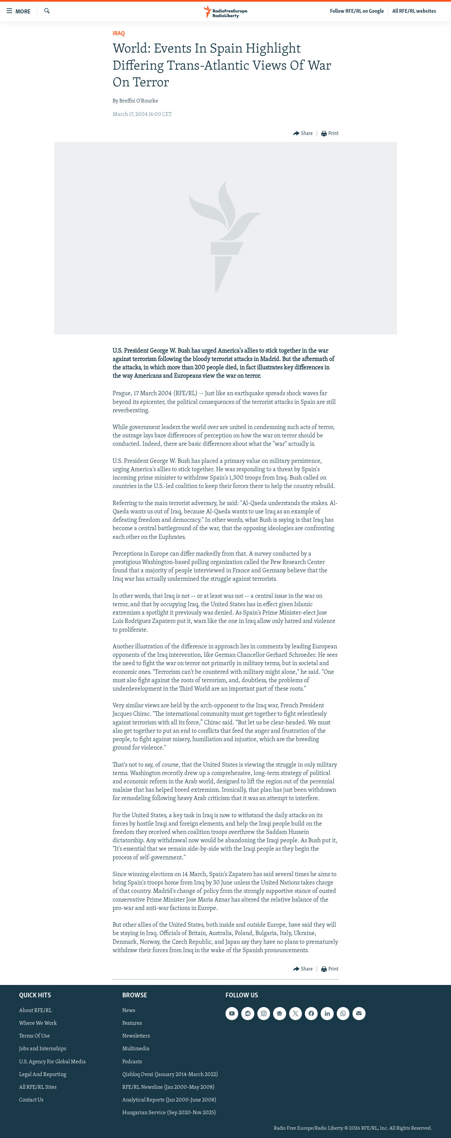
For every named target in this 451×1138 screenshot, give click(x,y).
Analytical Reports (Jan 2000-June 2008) (169, 1100)
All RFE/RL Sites (38, 1087)
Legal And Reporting (42, 1074)
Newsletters (136, 1036)
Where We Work (38, 1023)
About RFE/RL (35, 1010)
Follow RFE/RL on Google (357, 11)
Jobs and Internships (42, 1049)
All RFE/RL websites (414, 11)
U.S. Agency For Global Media (52, 1062)
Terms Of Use (34, 1036)
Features (132, 1023)
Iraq (119, 33)
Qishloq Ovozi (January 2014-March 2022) (170, 1074)
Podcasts (132, 1062)
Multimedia (135, 1049)
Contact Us (31, 1100)
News (128, 1010)
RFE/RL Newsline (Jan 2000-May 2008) (168, 1087)
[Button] (303, 133)
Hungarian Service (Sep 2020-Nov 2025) (169, 1113)
